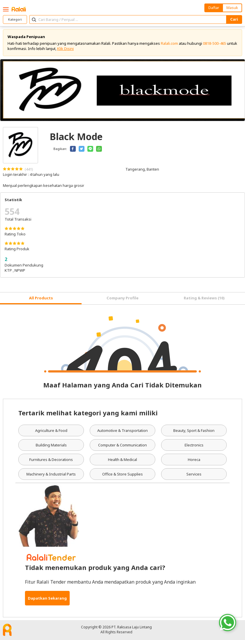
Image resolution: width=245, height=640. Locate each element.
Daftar (213, 7)
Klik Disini (65, 48)
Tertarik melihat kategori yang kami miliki (88, 412)
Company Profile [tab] (122, 298)
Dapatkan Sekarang (47, 598)
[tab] (41, 298)
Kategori (15, 19)
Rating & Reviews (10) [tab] (204, 298)
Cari (234, 19)
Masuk (232, 7)
